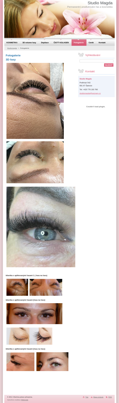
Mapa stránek (98, 397)
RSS (110, 397)
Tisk (86, 397)
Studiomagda (12, 48)
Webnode (24, 400)
